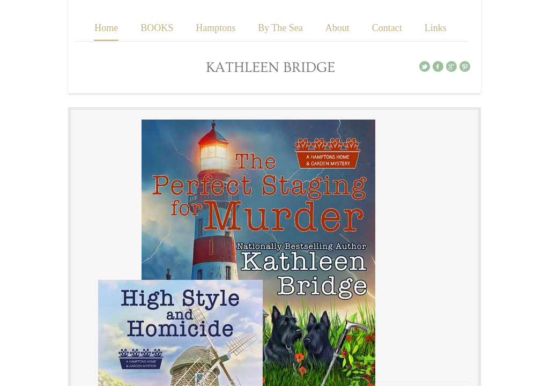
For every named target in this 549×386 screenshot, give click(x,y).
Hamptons (215, 28)
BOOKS (156, 28)
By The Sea (280, 28)
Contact (387, 28)
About (337, 28)
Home (106, 28)
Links (436, 28)
